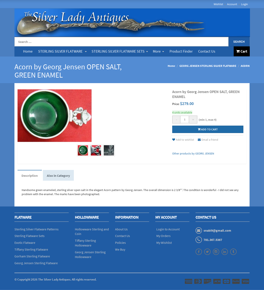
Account (232, 4)
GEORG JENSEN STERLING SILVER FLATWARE (207, 66)
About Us (121, 229)
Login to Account (168, 229)
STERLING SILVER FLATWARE (62, 51)
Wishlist (218, 4)
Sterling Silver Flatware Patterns (36, 229)
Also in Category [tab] (58, 175)
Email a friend (208, 139)
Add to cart (208, 129)
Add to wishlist (183, 139)
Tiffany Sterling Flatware (31, 250)
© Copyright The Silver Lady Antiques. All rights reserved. (55, 280)
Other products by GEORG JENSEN (193, 153)
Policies (120, 243)
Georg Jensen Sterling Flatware (36, 263)
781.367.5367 (213, 240)
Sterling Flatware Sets (29, 236)
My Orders (163, 236)
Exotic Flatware (24, 243)
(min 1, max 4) (207, 119)
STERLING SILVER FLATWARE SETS (120, 51)
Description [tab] (30, 175)
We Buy (120, 250)
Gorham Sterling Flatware (32, 256)
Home (28, 51)
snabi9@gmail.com (217, 231)
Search (239, 41)
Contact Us (206, 51)
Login (244, 4)
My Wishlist (164, 243)
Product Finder (181, 51)
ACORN (245, 66)
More (158, 51)
